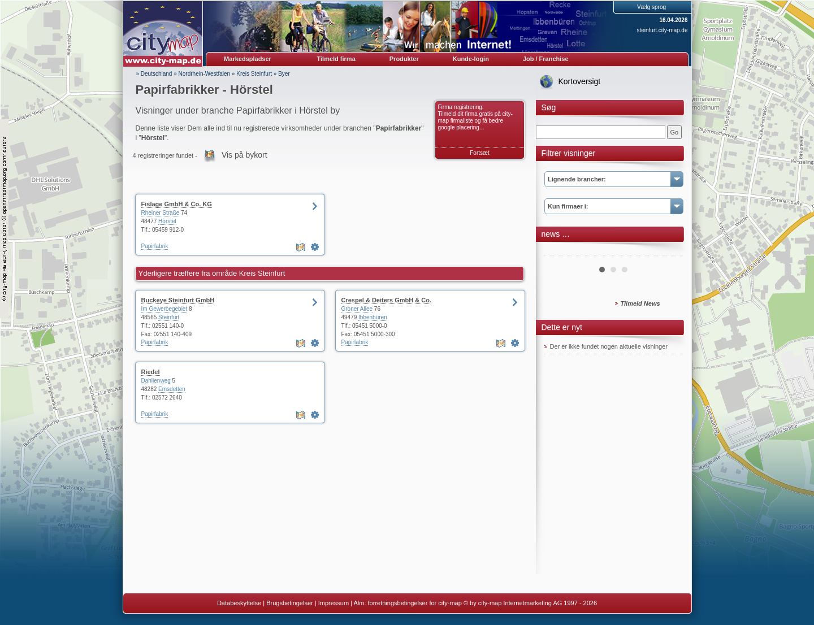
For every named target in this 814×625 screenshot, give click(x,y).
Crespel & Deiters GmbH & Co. (386, 300)
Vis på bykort (244, 154)
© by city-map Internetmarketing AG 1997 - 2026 (530, 603)
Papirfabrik (154, 246)
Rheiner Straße (160, 213)
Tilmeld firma (336, 58)
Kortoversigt (579, 81)
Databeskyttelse (239, 603)
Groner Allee (357, 309)
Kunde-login (471, 58)
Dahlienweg (156, 380)
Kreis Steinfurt (254, 74)
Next (668, 251)
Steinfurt (168, 317)
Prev (559, 251)
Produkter (404, 58)
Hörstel (167, 221)
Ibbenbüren (372, 317)
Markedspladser (247, 58)
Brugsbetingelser (289, 603)
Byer (284, 74)
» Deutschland (154, 74)
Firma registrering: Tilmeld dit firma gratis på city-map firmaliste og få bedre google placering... (475, 117)
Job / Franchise (546, 58)
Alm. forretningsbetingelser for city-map (407, 603)
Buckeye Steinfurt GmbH (178, 300)
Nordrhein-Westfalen (205, 74)
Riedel (150, 371)
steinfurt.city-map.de (662, 30)
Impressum (333, 603)
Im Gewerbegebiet (164, 309)
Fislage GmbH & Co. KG (176, 204)
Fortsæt (479, 153)
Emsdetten (171, 389)
